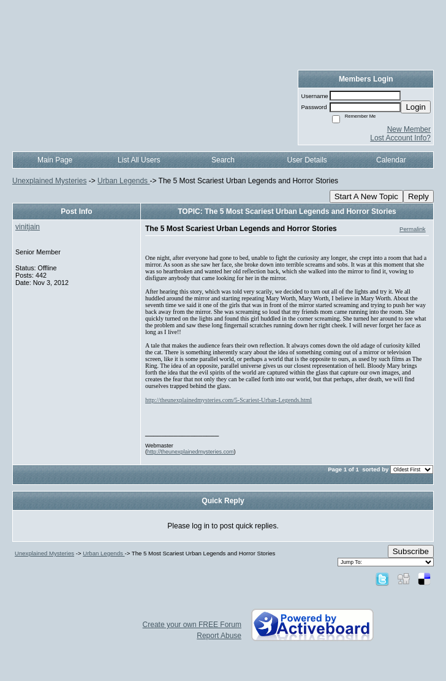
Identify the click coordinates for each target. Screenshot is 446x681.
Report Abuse (219, 635)
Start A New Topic (366, 196)
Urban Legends (123, 181)
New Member (409, 129)
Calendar (391, 160)
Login (416, 107)
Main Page (54, 160)
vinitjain (27, 227)
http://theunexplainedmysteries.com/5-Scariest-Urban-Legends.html (228, 400)
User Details (307, 160)
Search (223, 160)
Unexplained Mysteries (49, 181)
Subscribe (411, 551)
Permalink (412, 229)
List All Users (139, 160)
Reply (418, 196)
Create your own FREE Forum (192, 624)
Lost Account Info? (400, 138)
